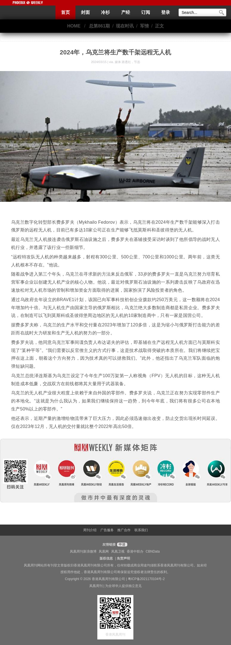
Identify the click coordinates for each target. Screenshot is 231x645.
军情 (144, 26)
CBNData (153, 551)
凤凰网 (104, 551)
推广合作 (124, 530)
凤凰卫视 (118, 551)
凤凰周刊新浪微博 (83, 551)
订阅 (145, 12)
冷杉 (105, 12)
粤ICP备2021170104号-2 (146, 579)
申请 (121, 544)
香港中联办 (135, 551)
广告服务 (107, 530)
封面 (85, 12)
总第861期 (99, 26)
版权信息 (106, 558)
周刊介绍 (90, 530)
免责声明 (123, 558)
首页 (65, 12)
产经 (125, 12)
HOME (73, 26)
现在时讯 (125, 26)
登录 (165, 12)
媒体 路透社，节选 (127, 62)
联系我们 (141, 530)
